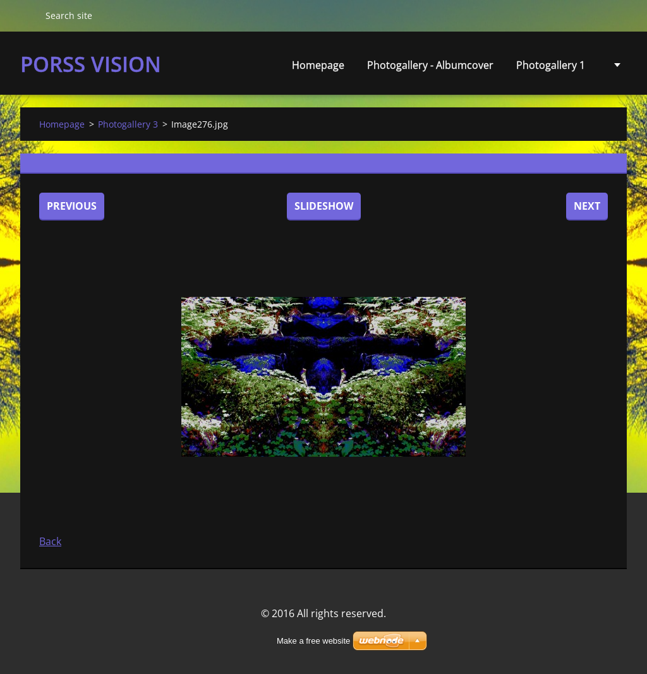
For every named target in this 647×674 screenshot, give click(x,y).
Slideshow (323, 206)
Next (587, 206)
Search (27, 15)
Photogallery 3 (128, 124)
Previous (72, 206)
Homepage (318, 65)
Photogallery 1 (550, 65)
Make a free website (313, 641)
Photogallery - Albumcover (430, 65)
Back (50, 541)
